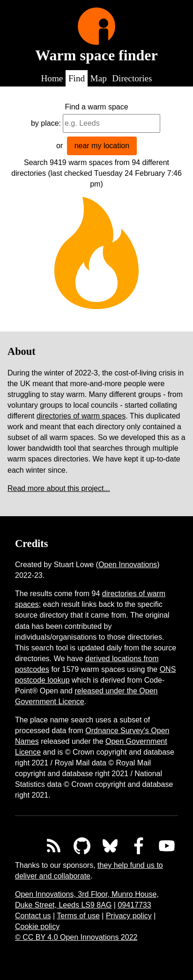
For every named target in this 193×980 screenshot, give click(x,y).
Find (76, 78)
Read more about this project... (58, 488)
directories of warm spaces (81, 416)
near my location (101, 146)
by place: (46, 123)
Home (52, 78)
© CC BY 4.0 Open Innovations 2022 (76, 937)
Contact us (33, 916)
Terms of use (78, 916)
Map (98, 78)
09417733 (134, 905)
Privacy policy (129, 916)
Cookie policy (37, 926)
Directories (132, 78)
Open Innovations (127, 565)
